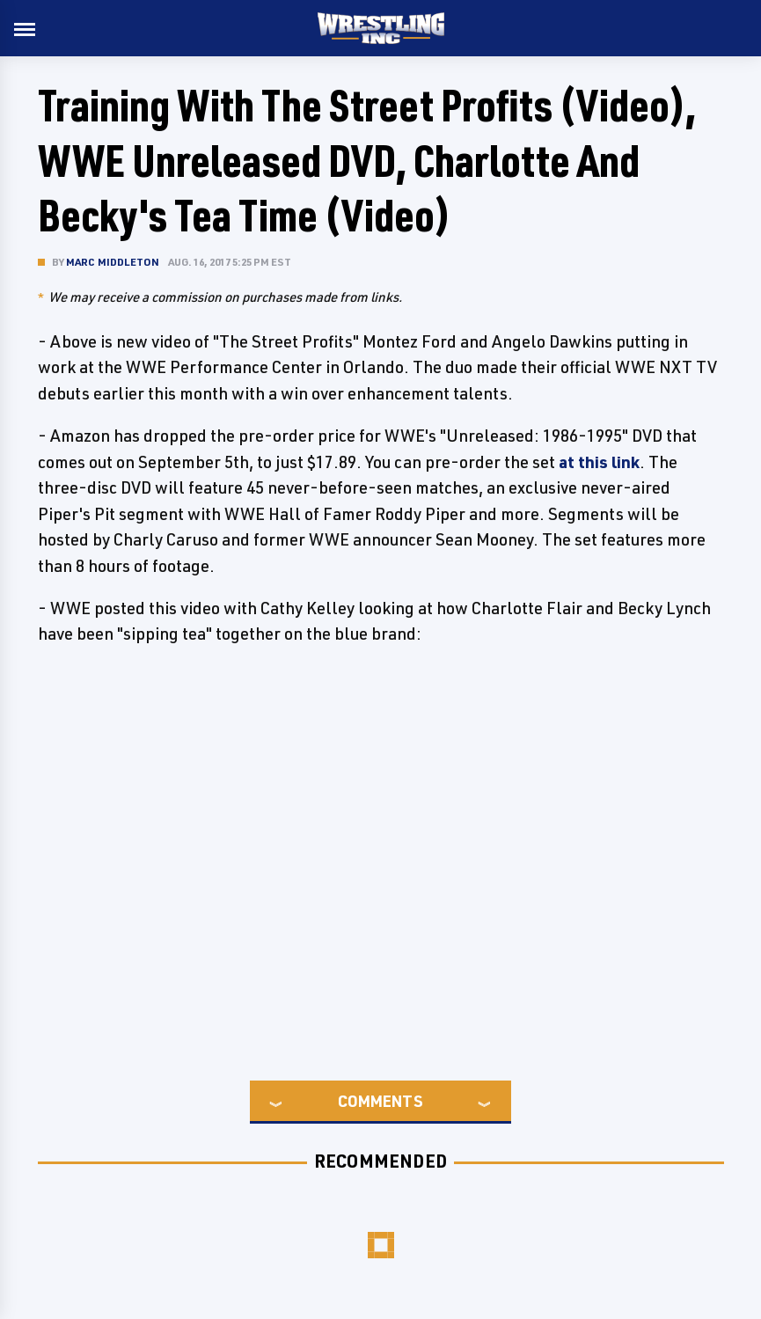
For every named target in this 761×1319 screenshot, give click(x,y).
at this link (599, 462)
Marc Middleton (113, 261)
